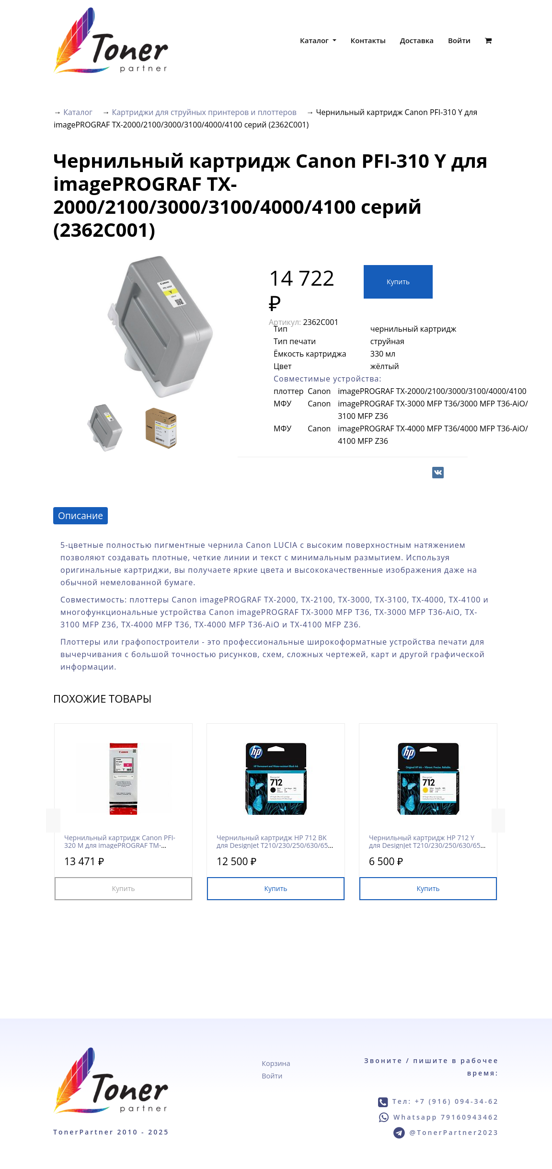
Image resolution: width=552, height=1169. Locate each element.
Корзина (276, 1063)
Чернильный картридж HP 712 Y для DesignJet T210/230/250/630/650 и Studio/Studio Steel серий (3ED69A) (427, 845)
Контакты (368, 40)
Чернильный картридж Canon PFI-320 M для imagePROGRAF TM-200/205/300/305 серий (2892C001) (120, 845)
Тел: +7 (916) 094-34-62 (445, 1101)
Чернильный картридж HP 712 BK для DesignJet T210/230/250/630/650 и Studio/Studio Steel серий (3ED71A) (275, 845)
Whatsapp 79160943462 (446, 1117)
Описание (80, 515)
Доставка (417, 40)
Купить (398, 281)
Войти (459, 40)
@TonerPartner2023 (454, 1132)
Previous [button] (53, 821)
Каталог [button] (315, 40)
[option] (160, 327)
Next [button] (499, 821)
